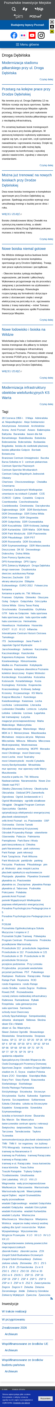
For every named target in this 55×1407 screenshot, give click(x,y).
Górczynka (41, 601)
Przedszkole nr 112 (12, 952)
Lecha (38, 701)
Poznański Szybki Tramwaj (17, 936)
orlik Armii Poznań (12, 820)
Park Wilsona (29, 856)
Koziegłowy (8, 685)
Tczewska (7, 1135)
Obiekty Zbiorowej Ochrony (17, 788)
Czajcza (39, 497)
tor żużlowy (41, 1143)
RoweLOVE (8, 992)
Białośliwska (26, 438)
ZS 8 (11, 1267)
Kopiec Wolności (35, 673)
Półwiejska (40, 936)
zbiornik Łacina (28, 1251)
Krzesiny (7, 693)
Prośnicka (45, 940)
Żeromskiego (9, 1291)
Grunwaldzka (26, 609)
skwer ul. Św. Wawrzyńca (16, 1028)
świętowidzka (24, 1127)
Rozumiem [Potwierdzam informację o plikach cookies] (45, 1398)
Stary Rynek (22, 1079)
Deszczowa (8, 549)
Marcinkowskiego (11, 729)
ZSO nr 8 (7, 1275)
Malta (40, 721)
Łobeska (16, 713)
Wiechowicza (9, 1219)
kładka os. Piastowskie (15, 665)
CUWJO (6, 497)
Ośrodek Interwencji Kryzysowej (20, 828)
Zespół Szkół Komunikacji (16, 1259)
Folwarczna (41, 585)
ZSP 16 (39, 1275)
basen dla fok (34, 434)
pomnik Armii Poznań (13, 896)
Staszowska (38, 1079)
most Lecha (8, 757)
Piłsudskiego (34, 864)
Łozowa (27, 713)
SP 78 (13, 1052)
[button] (14, 9)
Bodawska (39, 442)
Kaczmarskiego (11, 653)
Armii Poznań (18, 430)
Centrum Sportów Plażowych (18, 466)
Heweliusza (8, 625)
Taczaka (38, 1127)
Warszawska (25, 1187)
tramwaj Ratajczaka (39, 1155)
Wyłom (41, 1227)
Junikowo (27, 649)
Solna (5, 1040)
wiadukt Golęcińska (40, 1203)
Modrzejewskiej (11, 745)
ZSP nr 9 (18, 1283)
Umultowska (27, 1175)
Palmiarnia (34, 836)
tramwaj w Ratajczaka (14, 1159)
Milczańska (8, 741)
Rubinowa (7, 1000)
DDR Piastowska (36, 533)
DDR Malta (28, 529)
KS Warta (37, 693)
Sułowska (32, 1095)
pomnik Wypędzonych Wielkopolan (21, 900)
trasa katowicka (41, 1163)
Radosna (20, 976)
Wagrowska (8, 1183)
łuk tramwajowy (10, 717)
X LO (29, 1235)
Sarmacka (25, 1008)
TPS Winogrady (11, 1147)
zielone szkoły (10, 1263)
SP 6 (29, 1043)
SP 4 (4, 1043)
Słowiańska (8, 1036)
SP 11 (13, 1040)
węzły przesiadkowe (13, 1199)
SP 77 (5, 1052)
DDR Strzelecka (32, 541)
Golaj (5, 601)
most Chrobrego (11, 753)
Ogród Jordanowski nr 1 (29, 796)
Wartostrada (41, 1187)
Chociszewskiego (25, 481)
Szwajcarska (21, 1107)
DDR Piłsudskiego (12, 537)
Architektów (37, 426)
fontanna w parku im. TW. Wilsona (21, 593)
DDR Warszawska (39, 545)
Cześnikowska (10, 505)
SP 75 (39, 1047)
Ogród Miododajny (12, 800)
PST (26, 972)
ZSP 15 (29, 1275)
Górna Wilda (9, 605)
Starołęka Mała (37, 1075)
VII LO (23, 1179)
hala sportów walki (36, 617)
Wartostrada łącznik (13, 1191)
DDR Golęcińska (11, 521)
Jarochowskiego (11, 649)
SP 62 (37, 1043)
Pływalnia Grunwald (38, 876)
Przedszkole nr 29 (12, 956)
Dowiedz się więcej (21, 1403)
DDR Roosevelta (11, 541)
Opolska (22, 808)
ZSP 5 (33, 1279)
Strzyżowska (9, 1095)
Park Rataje (8, 852)
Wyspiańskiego (10, 1231)
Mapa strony (18, 1389)
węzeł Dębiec (9, 1195)
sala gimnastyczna (26, 1004)
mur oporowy (9, 768)
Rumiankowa (22, 1000)
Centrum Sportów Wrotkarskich (19, 469)
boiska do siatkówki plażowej (31, 446)
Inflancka (32, 629)
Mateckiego (30, 729)
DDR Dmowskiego (12, 513)
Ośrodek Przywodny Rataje (17, 832)
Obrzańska (8, 792)
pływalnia (20, 876)
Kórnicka (22, 685)
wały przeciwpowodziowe (31, 1183)
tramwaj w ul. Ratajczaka (16, 1163)
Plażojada (7, 876)
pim (45, 864)
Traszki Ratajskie (12, 1171)
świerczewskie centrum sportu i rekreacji (25, 1123)
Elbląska (29, 581)
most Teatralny (25, 757)
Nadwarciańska (10, 780)
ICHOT (6, 629)
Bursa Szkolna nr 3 (12, 462)
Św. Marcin (8, 1119)
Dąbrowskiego (10, 509)
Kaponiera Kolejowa (13, 657)
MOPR (34, 748)
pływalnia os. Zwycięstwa (16, 884)
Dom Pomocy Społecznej (16, 557)
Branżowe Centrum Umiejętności (20, 458)
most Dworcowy (31, 753)
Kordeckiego (9, 677)
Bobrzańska (25, 442)
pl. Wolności (9, 868)
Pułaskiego (37, 972)
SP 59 (21, 1043)
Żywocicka (44, 1295)
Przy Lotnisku (34, 964)
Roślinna (41, 988)
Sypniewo (45, 1095)
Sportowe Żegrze (12, 1067)
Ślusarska (39, 1115)
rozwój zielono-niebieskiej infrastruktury (24, 996)
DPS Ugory (30, 561)
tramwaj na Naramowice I (36, 1147)
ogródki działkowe (35, 800)
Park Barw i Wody (28, 840)
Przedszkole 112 (11, 948)
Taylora (36, 1131)
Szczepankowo (20, 1099)
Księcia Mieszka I (12, 697)
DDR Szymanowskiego (15, 545)
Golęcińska (26, 601)
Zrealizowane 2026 (14, 1327)
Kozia (38, 681)
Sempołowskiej (37, 1016)
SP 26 (39, 1040)
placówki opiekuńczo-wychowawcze (22, 872)
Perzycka (7, 864)
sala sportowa (10, 1008)
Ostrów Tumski (24, 824)
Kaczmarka (41, 649)
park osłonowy (32, 848)
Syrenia (6, 1099)
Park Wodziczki (10, 860)
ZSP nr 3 (7, 1283)
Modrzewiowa (29, 745)
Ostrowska (8, 824)
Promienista (31, 940)
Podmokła (35, 888)
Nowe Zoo (44, 780)
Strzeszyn (39, 1091)
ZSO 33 (24, 1271)
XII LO (37, 1235)
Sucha (21, 1095)
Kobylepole (36, 665)
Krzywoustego (21, 693)
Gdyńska (18, 597)
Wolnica (6, 1223)
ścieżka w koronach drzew (17, 1115)
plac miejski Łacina (28, 868)
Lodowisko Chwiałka (13, 709)
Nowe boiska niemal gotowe (24, 249)
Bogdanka (7, 446)
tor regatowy (25, 1143)
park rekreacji (25, 852)
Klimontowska (28, 661)
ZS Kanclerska (24, 1267)
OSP (46, 820)
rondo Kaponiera (11, 984)
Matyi (42, 729)
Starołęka (21, 1075)
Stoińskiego (25, 1083)
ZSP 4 (24, 1279)
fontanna (7, 589)
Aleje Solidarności (34, 422)
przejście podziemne (13, 964)
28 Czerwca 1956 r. (12, 418)
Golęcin (14, 601)
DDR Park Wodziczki (13, 533)
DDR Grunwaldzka (32, 521)
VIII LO (33, 1179)
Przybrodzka (9, 968)
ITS (4, 641)
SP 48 (12, 1043)
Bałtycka (7, 434)
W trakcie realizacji (14, 1311)
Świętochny (8, 1127)
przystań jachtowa (12, 972)
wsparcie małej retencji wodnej (30, 1223)
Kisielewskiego (10, 661)
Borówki (36, 450)
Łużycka (25, 717)
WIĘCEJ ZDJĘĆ (12, 214)
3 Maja (29, 418)
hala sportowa (39, 613)
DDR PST (29, 537)
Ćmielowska (26, 505)
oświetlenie (41, 832)
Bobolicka (40, 438)
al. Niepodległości (12, 422)
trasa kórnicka (10, 1167)
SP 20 (30, 1040)
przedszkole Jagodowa (35, 948)
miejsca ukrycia (24, 737)
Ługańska (39, 713)
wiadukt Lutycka (11, 1215)
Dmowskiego (33, 549)
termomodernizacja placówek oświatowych (26, 1139)
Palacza (21, 836)
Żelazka (28, 1287)
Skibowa (30, 1020)
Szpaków (7, 1107)
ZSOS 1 (18, 1275)
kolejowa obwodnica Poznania (31, 669)
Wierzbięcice (26, 1219)
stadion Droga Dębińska (37, 1067)
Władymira (41, 1219)
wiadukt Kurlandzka (35, 1211)
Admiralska (41, 418)
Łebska (6, 713)
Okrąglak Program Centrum (29, 804)
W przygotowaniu (13, 1319)
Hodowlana (23, 625)
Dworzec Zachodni (12, 577)
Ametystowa (9, 426)
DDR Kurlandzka (11, 529)
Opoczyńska (9, 808)
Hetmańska (29, 621)
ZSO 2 (14, 1271)
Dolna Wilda (23, 553)
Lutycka (42, 709)
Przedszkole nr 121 (36, 952)
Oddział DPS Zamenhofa (30, 792)
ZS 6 (4, 1267)
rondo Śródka (9, 988)
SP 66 (5, 1047)
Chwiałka (42, 481)
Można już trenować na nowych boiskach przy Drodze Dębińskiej (27, 180)
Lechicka (7, 705)
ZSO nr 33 (36, 1271)
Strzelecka (26, 1091)
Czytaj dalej (46, 79)
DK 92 (20, 549)
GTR (4, 613)
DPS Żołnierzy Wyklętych (16, 565)
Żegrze (6, 1287)
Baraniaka (19, 434)
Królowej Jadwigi (30, 689)
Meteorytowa (21, 733)
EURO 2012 (26, 585)
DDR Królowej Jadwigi (36, 525)
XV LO (46, 1235)
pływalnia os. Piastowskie (16, 880)
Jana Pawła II (33, 641)
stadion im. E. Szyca (13, 1071)
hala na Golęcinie (19, 613)
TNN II (12, 1143)
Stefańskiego (9, 1083)
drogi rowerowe (11, 569)
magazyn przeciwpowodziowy (18, 721)
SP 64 (45, 1043)
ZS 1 (36, 1263)
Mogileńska (8, 748)
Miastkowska (38, 733)
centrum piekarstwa (36, 462)
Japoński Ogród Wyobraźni (17, 645)
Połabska (21, 892)
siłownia (6, 1020)
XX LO (5, 1239)
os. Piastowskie (33, 820)
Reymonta (23, 980)
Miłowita (32, 741)
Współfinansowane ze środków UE (25, 1343)
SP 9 (30, 1052)
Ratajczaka (34, 976)
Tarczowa (7, 1131)
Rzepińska (8, 1004)
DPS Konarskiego (12, 561)
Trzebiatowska (10, 1175)
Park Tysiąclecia (11, 856)
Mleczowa (44, 741)
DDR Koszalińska (12, 525)
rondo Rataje (30, 984)
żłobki (22, 1291)
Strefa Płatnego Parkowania (18, 1087)
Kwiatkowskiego (11, 701)
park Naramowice (12, 848)
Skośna (41, 1020)
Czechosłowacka (28, 501)
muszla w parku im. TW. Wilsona (20, 776)
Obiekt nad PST (11, 784)
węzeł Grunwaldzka (30, 1195)
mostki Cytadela (35, 761)
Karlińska (32, 657)
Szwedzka (36, 1107)
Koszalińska (25, 677)
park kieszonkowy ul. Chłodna (18, 844)
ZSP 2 (15, 1279)
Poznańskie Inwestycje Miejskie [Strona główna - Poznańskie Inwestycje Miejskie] (27, 3)
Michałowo (8, 737)
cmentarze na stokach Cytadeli (19, 493)
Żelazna (39, 1287)
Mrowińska (34, 764)
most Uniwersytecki (13, 761)
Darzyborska (42, 505)
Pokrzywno (8, 892)
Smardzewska (25, 1036)
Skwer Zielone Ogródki (15, 1032)
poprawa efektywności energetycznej (23, 904)
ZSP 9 (42, 1279)
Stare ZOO (8, 1075)
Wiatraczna (28, 1215)
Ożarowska (8, 836)
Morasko (45, 748)
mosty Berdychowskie (14, 764)
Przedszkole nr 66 (34, 956)
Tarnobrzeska (22, 1131)
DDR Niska (43, 529)
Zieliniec (37, 1259)
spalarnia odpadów (12, 1056)
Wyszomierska (29, 1231)
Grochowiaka (9, 609)
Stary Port (7, 1079)
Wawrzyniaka (34, 1191)
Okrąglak (7, 804)
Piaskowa (19, 864)
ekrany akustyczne (12, 581)
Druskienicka (29, 569)
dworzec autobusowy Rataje (18, 573)
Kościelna (39, 677)
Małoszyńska (24, 725)
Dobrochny (8, 553)
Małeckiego (8, 725)
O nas (4, 1389)
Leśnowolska (21, 705)
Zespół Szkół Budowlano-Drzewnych (22, 1255)
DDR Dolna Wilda (34, 513)
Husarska (37, 625)
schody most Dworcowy (15, 1012)
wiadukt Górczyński (36, 1207)
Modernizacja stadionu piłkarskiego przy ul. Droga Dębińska (23, 68)
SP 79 (22, 1052)
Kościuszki (8, 681)
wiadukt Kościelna (12, 1211)
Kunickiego (30, 697)
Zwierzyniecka (42, 1283)
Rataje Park (8, 980)
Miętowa (40, 737)
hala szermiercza (12, 621)
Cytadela (28, 497)
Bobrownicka (9, 442)
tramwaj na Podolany (14, 1155)
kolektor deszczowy (13, 673)
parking (38, 860)
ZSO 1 (5, 1271)
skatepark (18, 1020)
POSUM (6, 924)
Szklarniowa (38, 1099)
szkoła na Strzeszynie (34, 1103)
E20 (27, 577)
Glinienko (31, 597)
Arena (5, 430)
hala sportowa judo (13, 617)
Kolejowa (7, 669)
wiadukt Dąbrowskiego (14, 1203)
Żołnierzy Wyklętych (13, 1295)
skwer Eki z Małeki (12, 1024)
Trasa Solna (27, 1167)
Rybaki (35, 1000)
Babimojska (43, 430)
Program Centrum (12, 940)
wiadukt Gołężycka (12, 1207)
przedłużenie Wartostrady (16, 944)
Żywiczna (31, 1295)
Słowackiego (37, 1032)
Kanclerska (27, 653)
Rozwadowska (25, 992)
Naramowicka (29, 780)
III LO (22, 629)
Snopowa (40, 1036)
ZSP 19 (6, 1279)
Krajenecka (35, 685)
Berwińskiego (9, 438)
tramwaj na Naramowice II (17, 1151)
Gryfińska (40, 609)
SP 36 (47, 1040)
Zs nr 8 (39, 1267)
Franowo (7, 597)
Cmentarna (8, 485)
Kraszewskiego (10, 689)
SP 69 (22, 1047)
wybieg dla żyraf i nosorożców (19, 1227)
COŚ (42, 493)
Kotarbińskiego (24, 681)
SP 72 (31, 1047)
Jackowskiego (16, 641)
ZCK (41, 1251)
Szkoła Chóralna (11, 1103)
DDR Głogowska (29, 517)
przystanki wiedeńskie (30, 968)
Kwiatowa (27, 701)
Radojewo (7, 976)
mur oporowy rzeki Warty (32, 768)
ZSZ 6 (29, 1283)
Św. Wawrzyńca (25, 1119)
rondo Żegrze (27, 988)
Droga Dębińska (41, 565)
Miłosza (20, 741)
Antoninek (23, 426)
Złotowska (26, 1263)
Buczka (45, 458)
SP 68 (13, 1047)
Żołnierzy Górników (38, 1291)
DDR (22, 509)
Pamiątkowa (9, 840)
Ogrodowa (8, 796)
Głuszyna (43, 597)
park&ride (26, 860)
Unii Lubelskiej (10, 1179)
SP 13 (22, 1040)
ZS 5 (43, 1263)
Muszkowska (9, 772)
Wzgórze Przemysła (13, 1235)
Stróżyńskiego (10, 1091)
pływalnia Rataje (41, 884)
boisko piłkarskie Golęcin (16, 450)
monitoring (23, 748)
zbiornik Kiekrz (10, 1251)
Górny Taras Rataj (28, 605)
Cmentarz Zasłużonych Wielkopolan (22, 489)
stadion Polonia (36, 1071)
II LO (14, 629)
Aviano (31, 430)
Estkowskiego (10, 585)
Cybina (17, 497)
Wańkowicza (9, 1187)
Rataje (46, 976)
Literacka (35, 705)
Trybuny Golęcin (32, 1171)
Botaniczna (8, 453)
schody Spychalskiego (14, 1016)
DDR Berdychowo (37, 509)
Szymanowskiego (12, 1111)
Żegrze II (17, 1287)
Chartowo (7, 481)
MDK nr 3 (7, 733)
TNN (4, 1143)
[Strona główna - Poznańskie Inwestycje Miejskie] (18, 16)
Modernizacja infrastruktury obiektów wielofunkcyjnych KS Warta (26, 393)
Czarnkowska (9, 501)
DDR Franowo (10, 517)
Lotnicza (31, 709)
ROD (33, 980)
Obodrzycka (41, 788)
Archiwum (11, 1334)
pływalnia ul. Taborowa (14, 888)
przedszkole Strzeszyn (15, 960)
